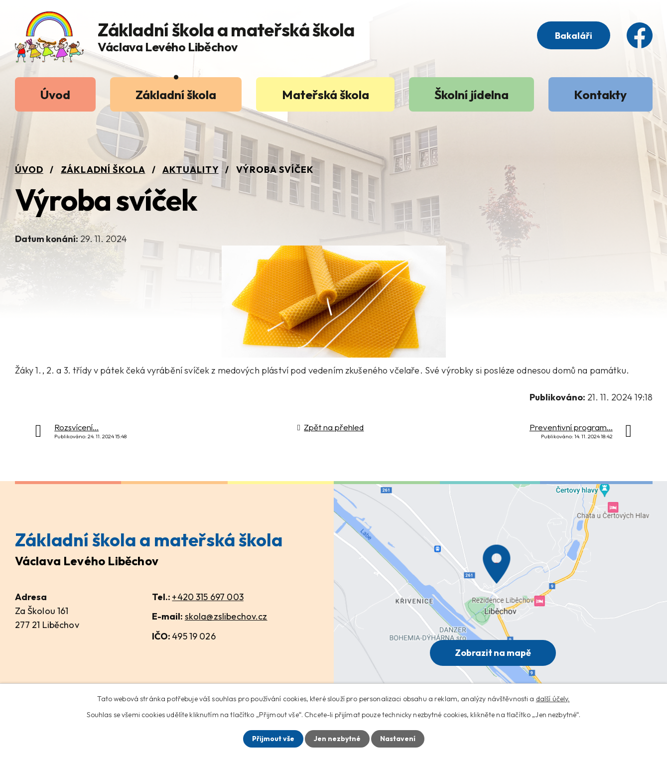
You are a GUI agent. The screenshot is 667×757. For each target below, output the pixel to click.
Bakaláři (573, 35)
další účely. (553, 698)
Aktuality (190, 169)
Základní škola (175, 94)
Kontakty (600, 94)
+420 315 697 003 (207, 597)
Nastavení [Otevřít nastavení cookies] (397, 738)
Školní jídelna (471, 94)
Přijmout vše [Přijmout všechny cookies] (273, 738)
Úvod (55, 94)
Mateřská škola (325, 94)
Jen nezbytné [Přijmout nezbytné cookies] (337, 738)
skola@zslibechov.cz (226, 616)
